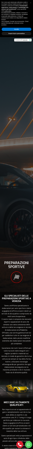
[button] (30, 2)
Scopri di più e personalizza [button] (16, 33)
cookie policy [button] (7, 11)
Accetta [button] (16, 29)
